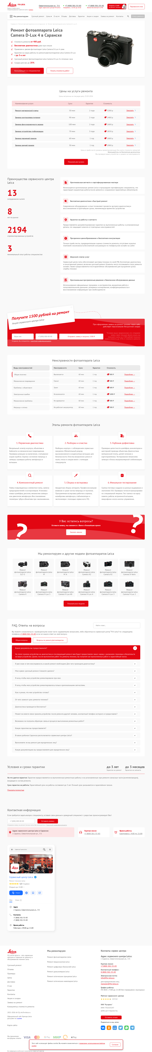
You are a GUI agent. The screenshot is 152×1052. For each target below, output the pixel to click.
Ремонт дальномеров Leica (58, 971)
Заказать (131, 110)
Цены (49, 16)
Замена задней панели (24, 145)
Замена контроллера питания (27, 117)
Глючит (56, 381)
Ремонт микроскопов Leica (58, 962)
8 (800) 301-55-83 (108, 972)
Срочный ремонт (38, 16)
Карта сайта (12, 1025)
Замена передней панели (26, 138)
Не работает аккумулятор (63, 407)
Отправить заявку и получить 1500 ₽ (81, 336)
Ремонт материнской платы (26, 110)
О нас (56, 16)
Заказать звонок (76, 532)
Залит (56, 388)
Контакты (119, 16)
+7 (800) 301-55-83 (73, 6)
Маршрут (16, 892)
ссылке (19, 1018)
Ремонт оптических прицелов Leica (61, 976)
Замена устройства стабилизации (29, 131)
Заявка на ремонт (107, 16)
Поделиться (103, 1028)
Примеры (11, 973)
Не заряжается (59, 401)
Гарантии (81, 16)
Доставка (72, 16)
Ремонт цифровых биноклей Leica (61, 967)
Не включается (59, 394)
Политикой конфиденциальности (56, 825)
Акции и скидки (93, 16)
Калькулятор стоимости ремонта (20, 1006)
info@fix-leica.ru (108, 978)
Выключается (58, 374)
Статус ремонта (138, 16)
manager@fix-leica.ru (109, 984)
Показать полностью (15, 790)
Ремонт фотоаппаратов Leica (59, 957)
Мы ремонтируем (19, 16)
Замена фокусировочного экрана (29, 124)
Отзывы (64, 16)
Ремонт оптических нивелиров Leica (62, 981)
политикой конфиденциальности (41, 341)
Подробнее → (129, 374)
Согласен (115, 1045)
